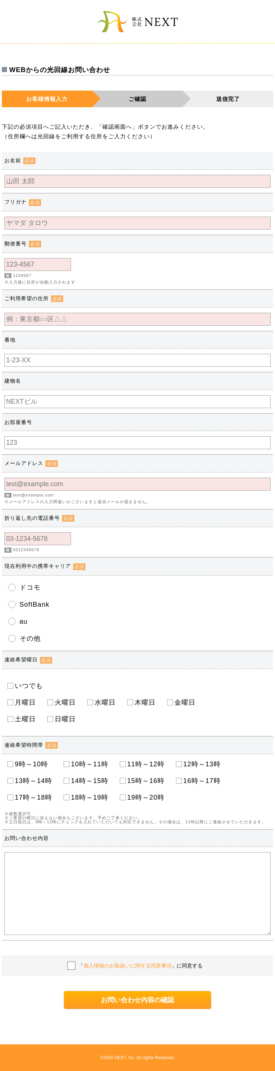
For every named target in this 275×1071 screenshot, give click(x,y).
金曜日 (185, 702)
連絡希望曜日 (28, 659)
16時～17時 (202, 780)
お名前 (19, 160)
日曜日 (65, 719)
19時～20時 (145, 797)
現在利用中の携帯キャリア (44, 566)
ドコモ (30, 587)
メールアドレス (31, 463)
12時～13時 (202, 764)
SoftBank (35, 604)
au (24, 621)
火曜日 (65, 702)
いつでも (29, 685)
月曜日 (25, 702)
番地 (10, 340)
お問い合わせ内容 (26, 838)
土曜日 (25, 719)
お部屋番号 (18, 422)
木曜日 (145, 702)
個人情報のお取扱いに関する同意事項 (128, 966)
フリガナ (22, 202)
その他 (30, 638)
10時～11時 (89, 764)
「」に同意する (140, 966)
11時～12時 (145, 764)
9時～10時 (33, 764)
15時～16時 (145, 780)
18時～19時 (89, 797)
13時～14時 (33, 780)
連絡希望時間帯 (31, 745)
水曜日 (105, 702)
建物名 (12, 381)
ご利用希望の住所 (33, 298)
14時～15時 (89, 780)
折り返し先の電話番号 (39, 518)
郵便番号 (22, 244)
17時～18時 (33, 797)
